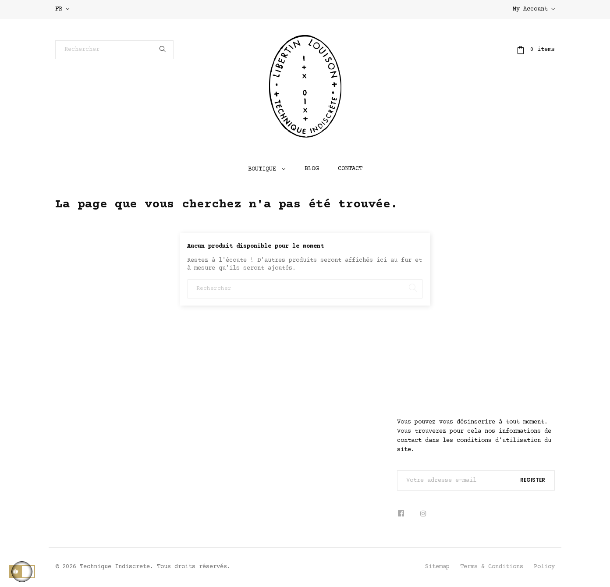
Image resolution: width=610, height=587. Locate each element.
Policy (544, 566)
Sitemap (437, 566)
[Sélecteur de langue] (62, 9)
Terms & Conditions (491, 566)
